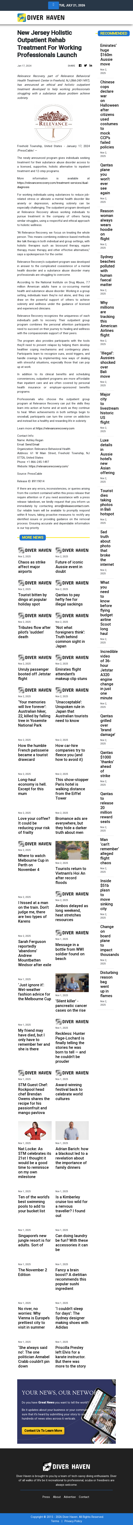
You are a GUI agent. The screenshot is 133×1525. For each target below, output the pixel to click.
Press (46, 1497)
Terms (55, 1521)
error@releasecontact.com (72, 506)
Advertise (70, 1497)
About (57, 1497)
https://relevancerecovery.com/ (48, 466)
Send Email (32, 444)
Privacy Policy (73, 1521)
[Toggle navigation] (53, 5)
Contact (84, 1497)
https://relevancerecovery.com (55, 428)
